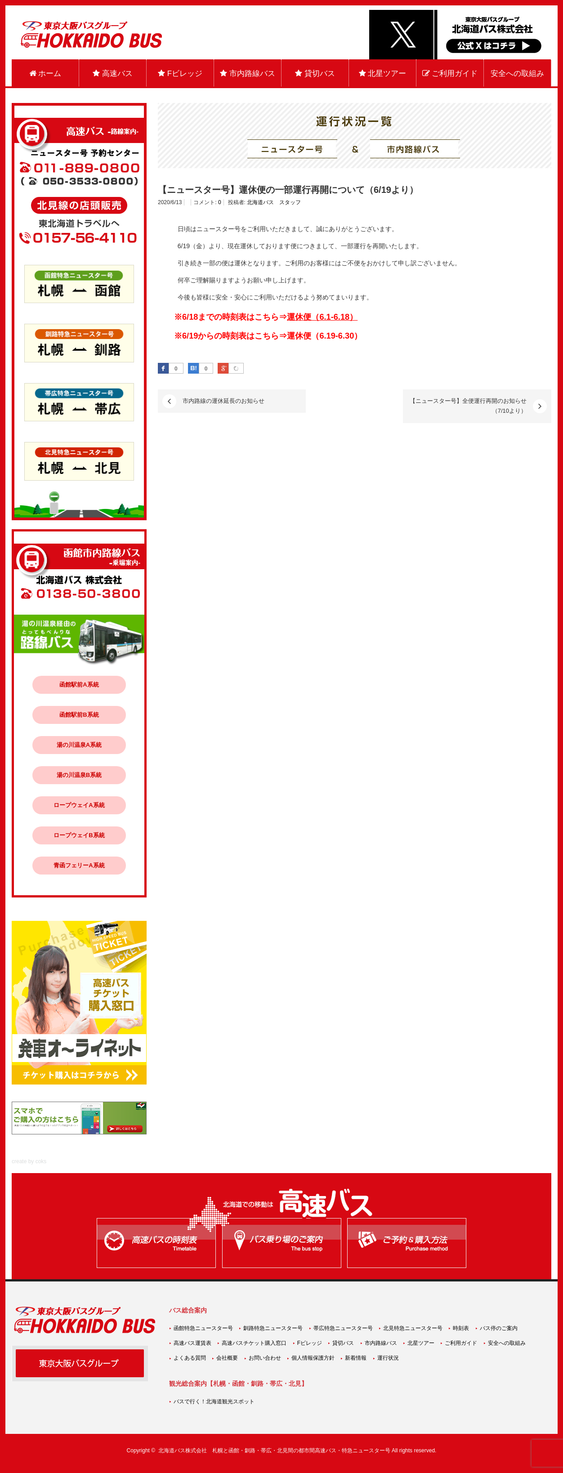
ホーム (45, 73)
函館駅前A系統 (78, 684)
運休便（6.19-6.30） (324, 335)
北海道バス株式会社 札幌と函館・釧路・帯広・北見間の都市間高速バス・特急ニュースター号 (274, 1450)
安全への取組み (517, 73)
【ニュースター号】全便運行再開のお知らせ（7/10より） (468, 405)
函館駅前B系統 (78, 714)
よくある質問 (190, 1358)
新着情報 (355, 1358)
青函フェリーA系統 (79, 865)
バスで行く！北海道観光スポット (214, 1401)
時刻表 (461, 1328)
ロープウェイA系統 (79, 805)
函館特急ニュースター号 (203, 1328)
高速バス (113, 73)
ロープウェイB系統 (79, 835)
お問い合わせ (265, 1358)
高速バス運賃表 (192, 1343)
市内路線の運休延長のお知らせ (223, 400)
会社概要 (227, 1358)
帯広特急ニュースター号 (343, 1328)
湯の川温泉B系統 (79, 775)
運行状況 (388, 1358)
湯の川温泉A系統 (79, 744)
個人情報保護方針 (313, 1358)
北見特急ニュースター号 (412, 1328)
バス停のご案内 (499, 1328)
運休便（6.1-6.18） (322, 316)
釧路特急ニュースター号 (273, 1328)
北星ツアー (383, 73)
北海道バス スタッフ (274, 202)
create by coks (29, 1161)
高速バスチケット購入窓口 (254, 1343)
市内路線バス (247, 73)
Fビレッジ (180, 73)
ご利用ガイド (450, 73)
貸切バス (315, 73)
